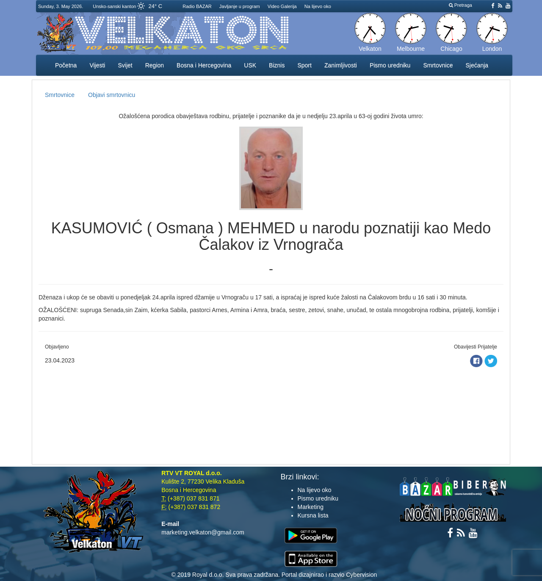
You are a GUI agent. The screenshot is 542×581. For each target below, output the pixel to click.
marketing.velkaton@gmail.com (202, 532)
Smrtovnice (438, 65)
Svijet (125, 65)
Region (154, 65)
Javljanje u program (239, 6)
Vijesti (97, 65)
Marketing (311, 507)
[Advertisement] (271, 413)
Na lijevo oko (317, 6)
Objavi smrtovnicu (111, 94)
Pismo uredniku (390, 65)
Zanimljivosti (340, 65)
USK (250, 65)
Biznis (277, 65)
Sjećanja (476, 65)
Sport (304, 65)
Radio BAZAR (197, 6)
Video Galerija (282, 6)
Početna (66, 65)
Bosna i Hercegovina (204, 65)
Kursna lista (313, 515)
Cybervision (361, 574)
